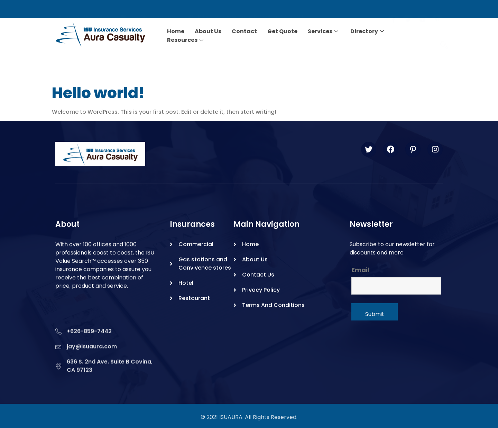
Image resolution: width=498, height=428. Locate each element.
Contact (244, 31)
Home (175, 31)
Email (360, 270)
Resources (186, 39)
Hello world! (98, 92)
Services (324, 31)
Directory (368, 31)
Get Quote (282, 31)
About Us (208, 31)
